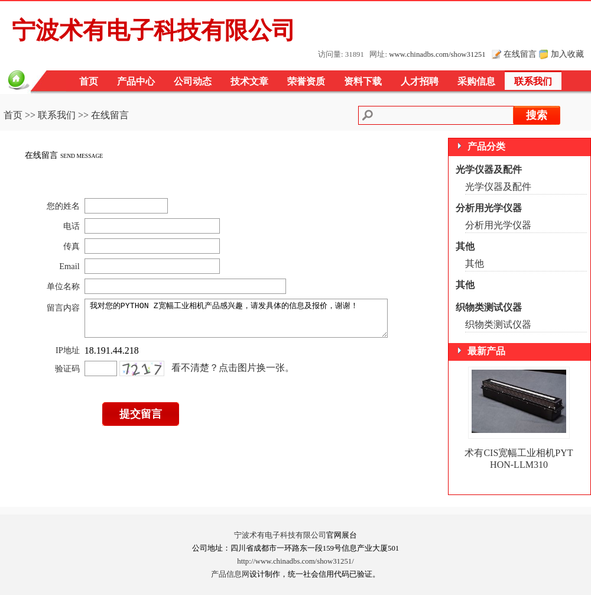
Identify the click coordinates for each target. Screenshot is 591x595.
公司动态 (193, 81)
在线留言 (520, 54)
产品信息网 (230, 574)
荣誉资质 (306, 81)
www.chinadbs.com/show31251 (437, 54)
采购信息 (476, 81)
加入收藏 (567, 54)
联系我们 (533, 81)
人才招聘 (420, 81)
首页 (88, 81)
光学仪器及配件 (489, 169)
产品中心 (136, 81)
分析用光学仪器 (489, 208)
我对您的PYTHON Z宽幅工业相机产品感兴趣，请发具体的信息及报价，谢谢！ (241, 322)
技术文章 (249, 81)
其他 (465, 246)
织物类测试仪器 (489, 307)
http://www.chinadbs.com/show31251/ (295, 561)
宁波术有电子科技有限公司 (280, 535)
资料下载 (363, 81)
